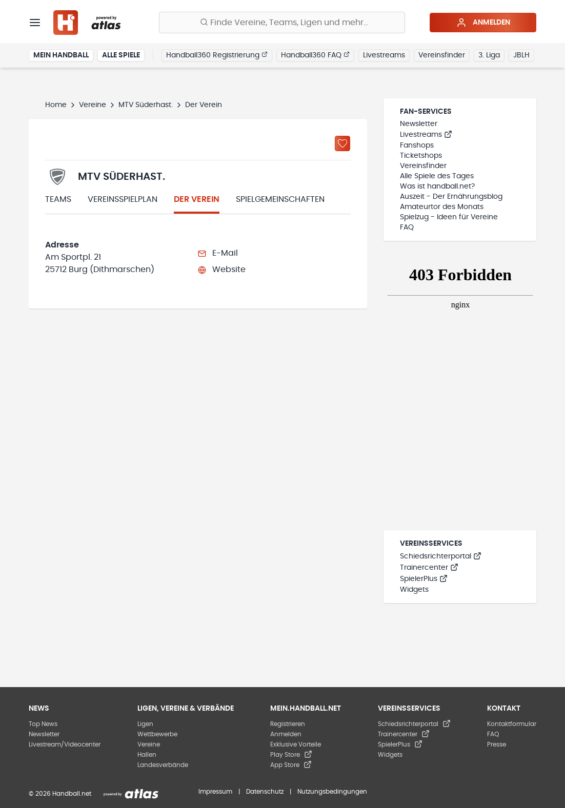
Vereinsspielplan (122, 199)
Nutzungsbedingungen (332, 792)
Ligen (145, 724)
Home (56, 105)
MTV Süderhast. (145, 105)
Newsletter (418, 124)
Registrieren (287, 724)
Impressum (215, 792)
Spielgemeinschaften (280, 199)
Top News (43, 724)
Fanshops (417, 145)
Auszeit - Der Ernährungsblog (451, 196)
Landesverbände (162, 765)
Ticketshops (421, 155)
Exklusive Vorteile (295, 744)
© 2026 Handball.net (60, 794)
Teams (58, 199)
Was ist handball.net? (437, 186)
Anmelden (483, 22)
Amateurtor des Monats (441, 207)
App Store (291, 765)
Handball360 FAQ (315, 54)
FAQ (407, 227)
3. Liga (489, 55)
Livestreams (384, 55)
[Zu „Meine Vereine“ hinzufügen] (342, 143)
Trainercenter (429, 567)
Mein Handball (61, 55)
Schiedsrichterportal (440, 556)
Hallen (146, 755)
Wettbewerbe (157, 734)
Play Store (291, 755)
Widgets (414, 589)
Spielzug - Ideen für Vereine (449, 217)
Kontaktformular (511, 724)
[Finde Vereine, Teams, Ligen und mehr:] (282, 22)
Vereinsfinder (441, 55)
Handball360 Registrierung (217, 54)
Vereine (92, 105)
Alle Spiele (121, 55)
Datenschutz (265, 792)
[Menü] (35, 22)
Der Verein (196, 199)
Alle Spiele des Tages (437, 176)
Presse (496, 744)
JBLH (521, 55)
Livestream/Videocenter (64, 744)
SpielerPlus (424, 579)
